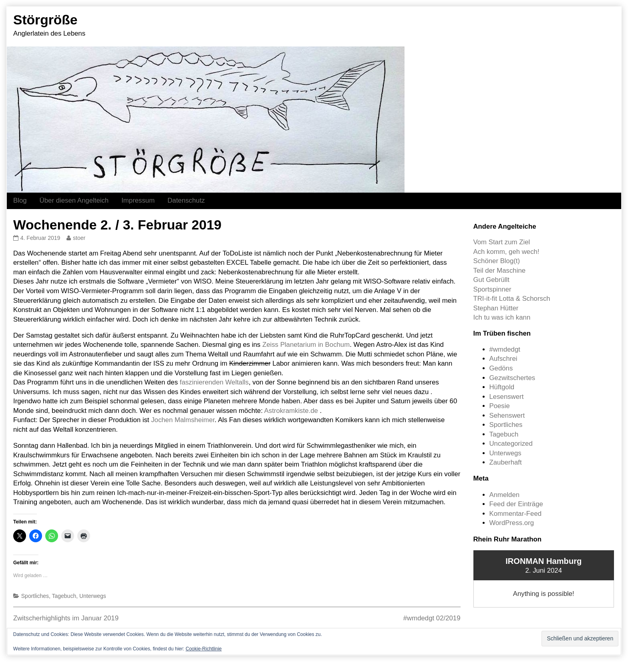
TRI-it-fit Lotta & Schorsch (511, 298)
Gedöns (501, 368)
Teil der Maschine (499, 270)
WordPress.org (511, 523)
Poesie (499, 406)
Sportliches (35, 596)
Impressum (138, 200)
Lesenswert (506, 396)
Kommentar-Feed (515, 513)
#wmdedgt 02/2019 (432, 618)
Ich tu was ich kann (502, 317)
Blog (20, 200)
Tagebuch (64, 596)
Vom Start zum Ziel (501, 242)
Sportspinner (492, 289)
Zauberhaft (505, 462)
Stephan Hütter (496, 308)
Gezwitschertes (512, 378)
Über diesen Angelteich (74, 200)
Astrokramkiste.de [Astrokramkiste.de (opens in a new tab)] (291, 411)
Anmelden (504, 495)
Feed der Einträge (516, 504)
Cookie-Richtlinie (203, 649)
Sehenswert (507, 415)
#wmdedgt (504, 349)
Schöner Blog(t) (496, 261)
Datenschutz (186, 200)
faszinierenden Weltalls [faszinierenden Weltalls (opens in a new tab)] (214, 382)
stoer (78, 238)
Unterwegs (92, 596)
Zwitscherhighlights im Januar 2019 (66, 618)
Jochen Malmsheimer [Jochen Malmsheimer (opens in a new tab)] (183, 420)
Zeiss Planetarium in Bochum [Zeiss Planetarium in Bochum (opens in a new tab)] (306, 344)
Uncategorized (511, 443)
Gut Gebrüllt (491, 280)
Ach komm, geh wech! (506, 252)
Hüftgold (502, 387)
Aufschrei (503, 358)
